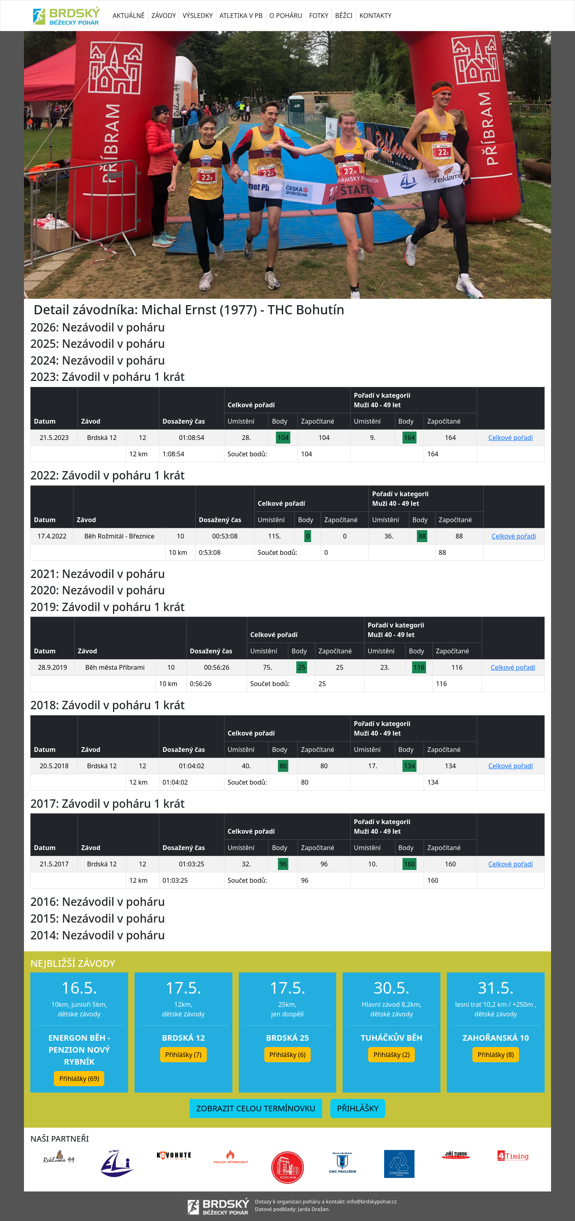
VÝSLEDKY (197, 15)
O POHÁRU (286, 15)
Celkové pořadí (510, 437)
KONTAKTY (375, 15)
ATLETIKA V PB (241, 15)
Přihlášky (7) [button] (183, 1054)
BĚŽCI (344, 15)
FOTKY (318, 15)
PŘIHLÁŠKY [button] (358, 1108)
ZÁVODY (163, 15)
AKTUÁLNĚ (129, 15)
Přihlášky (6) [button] (288, 1054)
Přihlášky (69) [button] (79, 1078)
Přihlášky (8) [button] (496, 1054)
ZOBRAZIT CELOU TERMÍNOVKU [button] (255, 1108)
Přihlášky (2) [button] (391, 1054)
